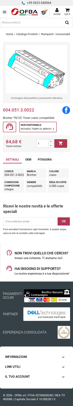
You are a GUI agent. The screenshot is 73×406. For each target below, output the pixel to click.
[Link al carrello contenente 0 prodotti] (67, 12)
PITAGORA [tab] (45, 159)
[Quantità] (42, 143)
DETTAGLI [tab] (12, 159)
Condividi (66, 110)
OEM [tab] (28, 159)
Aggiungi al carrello (60, 143)
